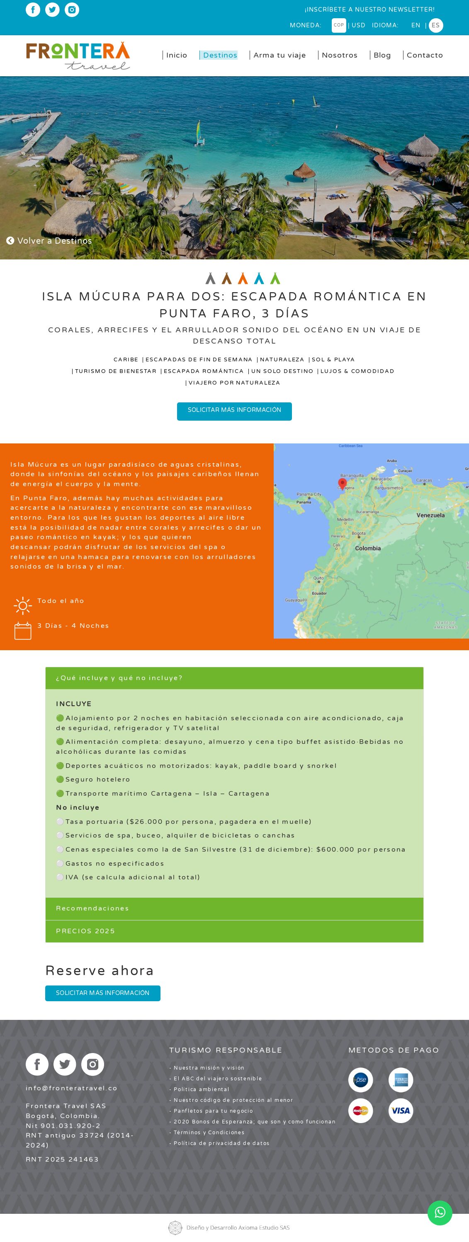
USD (359, 25)
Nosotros (340, 55)
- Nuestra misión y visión (207, 1068)
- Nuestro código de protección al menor (231, 1100)
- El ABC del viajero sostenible (215, 1079)
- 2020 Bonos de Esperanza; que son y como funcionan (252, 1122)
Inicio (176, 55)
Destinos (220, 55)
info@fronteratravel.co (72, 1088)
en (415, 25)
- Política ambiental (199, 1089)
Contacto (425, 55)
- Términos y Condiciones (207, 1132)
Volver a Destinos (49, 241)
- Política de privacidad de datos (219, 1143)
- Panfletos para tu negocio (211, 1111)
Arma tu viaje (279, 55)
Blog (382, 55)
